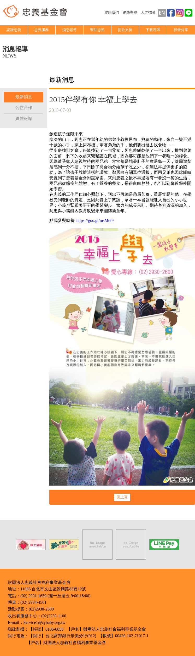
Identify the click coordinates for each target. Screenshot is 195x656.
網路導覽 (130, 12)
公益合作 (23, 107)
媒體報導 (23, 118)
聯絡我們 (111, 12)
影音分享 (181, 30)
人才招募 (148, 12)
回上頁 (122, 497)
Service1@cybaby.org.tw (44, 622)
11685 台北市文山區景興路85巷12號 (53, 589)
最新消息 (23, 97)
